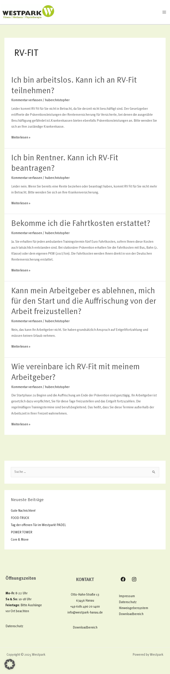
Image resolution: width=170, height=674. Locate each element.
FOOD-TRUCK (20, 518)
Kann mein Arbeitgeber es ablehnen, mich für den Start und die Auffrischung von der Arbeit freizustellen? (83, 301)
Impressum (127, 596)
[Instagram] (134, 579)
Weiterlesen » (20, 137)
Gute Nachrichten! (23, 511)
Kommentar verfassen (26, 100)
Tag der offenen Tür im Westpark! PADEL (38, 525)
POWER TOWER (21, 532)
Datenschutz (14, 626)
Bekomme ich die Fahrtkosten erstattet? (80, 224)
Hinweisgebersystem (133, 608)
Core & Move (20, 539)
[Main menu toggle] (164, 12)
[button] (9, 664)
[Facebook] (123, 579)
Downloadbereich (85, 627)
